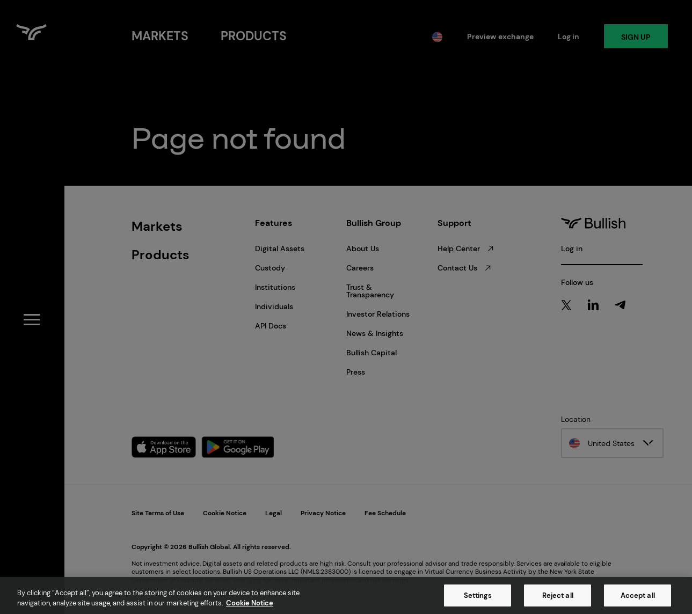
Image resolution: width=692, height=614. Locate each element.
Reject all (557, 595)
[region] (346, 595)
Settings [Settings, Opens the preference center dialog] (478, 595)
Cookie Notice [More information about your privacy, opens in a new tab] (249, 603)
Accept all (638, 595)
